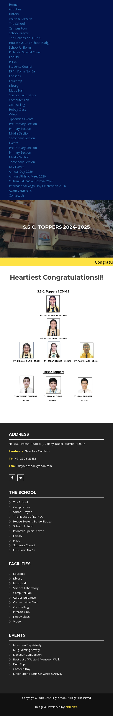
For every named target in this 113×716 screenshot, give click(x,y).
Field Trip (19, 664)
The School (17, 23)
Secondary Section (22, 138)
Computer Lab (19, 100)
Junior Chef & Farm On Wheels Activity (37, 674)
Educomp (15, 81)
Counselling (17, 105)
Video (13, 114)
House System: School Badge (29, 43)
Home (13, 4)
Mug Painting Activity (26, 650)
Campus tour (18, 28)
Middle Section (19, 133)
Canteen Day (21, 669)
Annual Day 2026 (21, 171)
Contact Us (17, 195)
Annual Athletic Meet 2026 (27, 176)
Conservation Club (25, 602)
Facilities (15, 76)
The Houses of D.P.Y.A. (25, 38)
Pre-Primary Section (23, 124)
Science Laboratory (22, 95)
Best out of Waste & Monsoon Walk (36, 659)
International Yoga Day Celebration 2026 (37, 186)
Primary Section (20, 128)
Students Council (20, 66)
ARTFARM (71, 707)
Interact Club (21, 612)
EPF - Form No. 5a (22, 71)
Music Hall (16, 90)
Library (13, 86)
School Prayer (18, 33)
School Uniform (20, 47)
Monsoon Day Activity (27, 645)
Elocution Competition (27, 655)
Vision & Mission (20, 19)
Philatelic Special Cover (25, 52)
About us (15, 9)
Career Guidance (24, 597)
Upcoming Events (21, 119)
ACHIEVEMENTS (20, 191)
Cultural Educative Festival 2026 (31, 181)
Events (13, 143)
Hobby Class (17, 109)
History (14, 14)
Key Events (16, 167)
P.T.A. (13, 62)
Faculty (14, 57)
